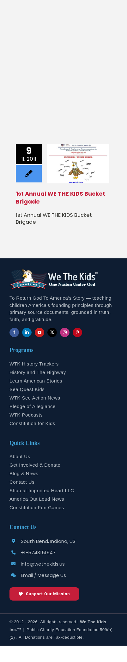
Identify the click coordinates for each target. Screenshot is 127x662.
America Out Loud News (36, 499)
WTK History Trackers (34, 363)
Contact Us (21, 482)
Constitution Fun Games (36, 507)
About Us (19, 456)
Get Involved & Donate (34, 465)
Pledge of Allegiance (32, 406)
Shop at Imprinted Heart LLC (41, 490)
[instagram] (65, 332)
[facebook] (14, 332)
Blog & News (23, 473)
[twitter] (52, 332)
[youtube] (39, 332)
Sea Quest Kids (27, 389)
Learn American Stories (35, 380)
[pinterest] (77, 332)
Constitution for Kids (32, 423)
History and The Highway (37, 372)
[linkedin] (27, 332)
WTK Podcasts (26, 414)
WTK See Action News (34, 397)
